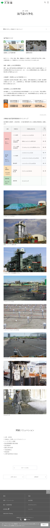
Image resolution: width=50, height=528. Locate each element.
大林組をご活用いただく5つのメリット (15, 439)
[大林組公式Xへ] (21, 519)
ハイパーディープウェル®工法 (29, 163)
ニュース (30, 509)
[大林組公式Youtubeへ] (27, 519)
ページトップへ (43, 114)
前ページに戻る (25, 467)
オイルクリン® (25, 180)
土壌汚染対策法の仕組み (11, 454)
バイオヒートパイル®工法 (28, 135)
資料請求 (36, 477)
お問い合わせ (14, 477)
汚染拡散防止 (8, 450)
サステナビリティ (32, 505)
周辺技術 (6, 452)
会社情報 (30, 500)
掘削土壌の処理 (8, 447)
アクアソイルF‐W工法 (27, 171)
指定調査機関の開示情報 (11, 443)
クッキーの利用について (12, 525)
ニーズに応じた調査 (9, 441)
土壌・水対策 (8, 437)
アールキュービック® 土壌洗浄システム (31, 147)
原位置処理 (7, 445)
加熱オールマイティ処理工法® (29, 141)
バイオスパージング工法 (27, 152)
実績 (29, 496)
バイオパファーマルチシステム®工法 (30, 158)
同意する (44, 524)
